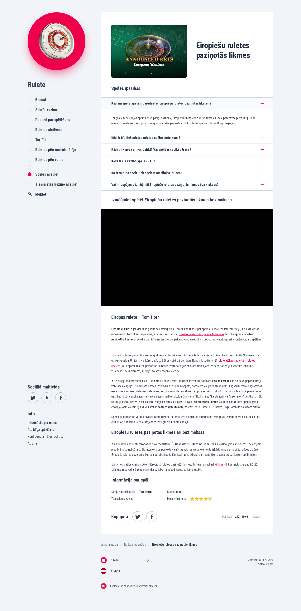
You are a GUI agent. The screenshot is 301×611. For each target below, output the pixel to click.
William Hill (221, 464)
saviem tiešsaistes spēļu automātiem (201, 334)
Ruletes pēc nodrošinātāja (55, 149)
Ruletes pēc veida (49, 159)
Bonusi (40, 99)
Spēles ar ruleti (47, 174)
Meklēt (37, 194)
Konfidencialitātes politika (46, 436)
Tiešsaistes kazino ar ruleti (57, 184)
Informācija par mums (43, 423)
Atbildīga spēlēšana (41, 430)
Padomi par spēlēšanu (52, 119)
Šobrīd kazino (46, 109)
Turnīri (40, 139)
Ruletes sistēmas (48, 129)
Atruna (32, 443)
